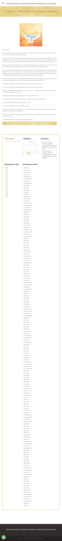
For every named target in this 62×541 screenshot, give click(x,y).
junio (26, 190)
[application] (29, 124)
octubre (27, 181)
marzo (27, 170)
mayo (26, 192)
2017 (7, 177)
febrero (27, 172)
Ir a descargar (5, 126)
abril (31, 142)
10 (33, 149)
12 (38, 149)
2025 (7, 194)
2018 (7, 179)
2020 (7, 183)
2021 (7, 185)
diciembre (28, 177)
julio (26, 188)
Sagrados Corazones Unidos (25, 538)
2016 (7, 174)
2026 (7, 196)
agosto (27, 185)
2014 (7, 170)
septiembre (28, 183)
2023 (7, 190)
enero (26, 174)
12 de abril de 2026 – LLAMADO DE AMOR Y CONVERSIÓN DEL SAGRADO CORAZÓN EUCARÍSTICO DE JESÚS (49, 145)
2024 (7, 192)
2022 (7, 188)
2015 (7, 172)
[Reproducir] (3, 123)
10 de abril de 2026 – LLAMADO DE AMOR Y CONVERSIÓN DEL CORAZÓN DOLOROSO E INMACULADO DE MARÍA (49, 154)
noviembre (28, 179)
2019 (7, 181)
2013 (7, 168)
